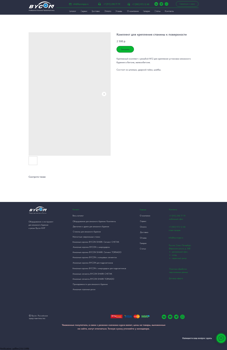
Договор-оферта (176, 278)
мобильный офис (176, 219)
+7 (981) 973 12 (175, 227)
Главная (143, 209)
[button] (187, 4)
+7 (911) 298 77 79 (111, 4)
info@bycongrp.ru (81, 4)
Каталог (76, 209)
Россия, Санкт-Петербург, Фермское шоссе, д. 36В (182, 252)
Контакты (173, 209)
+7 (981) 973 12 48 (140, 4)
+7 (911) (172, 216)
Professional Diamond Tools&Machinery (42, 10)
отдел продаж (174, 230)
